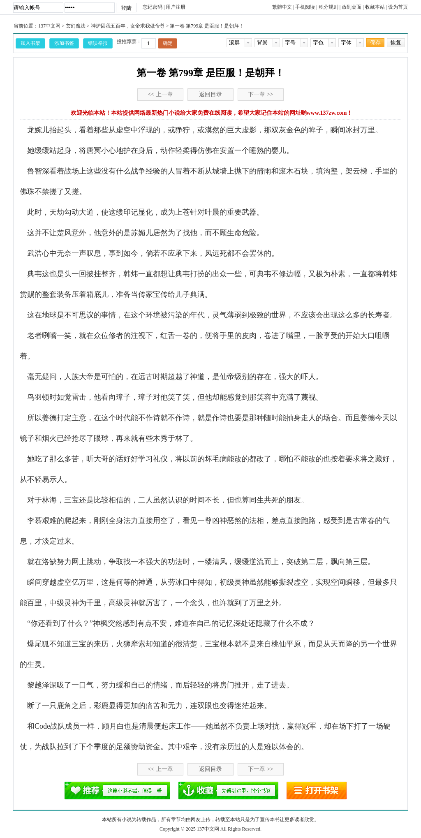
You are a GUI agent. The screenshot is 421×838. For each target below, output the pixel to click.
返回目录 (210, 94)
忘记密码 (152, 7)
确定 (168, 43)
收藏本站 (375, 7)
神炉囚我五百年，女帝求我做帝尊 (128, 26)
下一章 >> (260, 94)
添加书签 (64, 43)
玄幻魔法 (76, 26)
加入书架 (30, 43)
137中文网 (49, 26)
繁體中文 (282, 7)
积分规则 (328, 7)
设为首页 (398, 7)
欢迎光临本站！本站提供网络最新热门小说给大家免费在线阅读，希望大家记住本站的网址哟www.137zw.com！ (212, 113)
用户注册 (175, 7)
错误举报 (98, 43)
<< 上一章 (160, 94)
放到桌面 (351, 7)
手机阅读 (305, 7)
